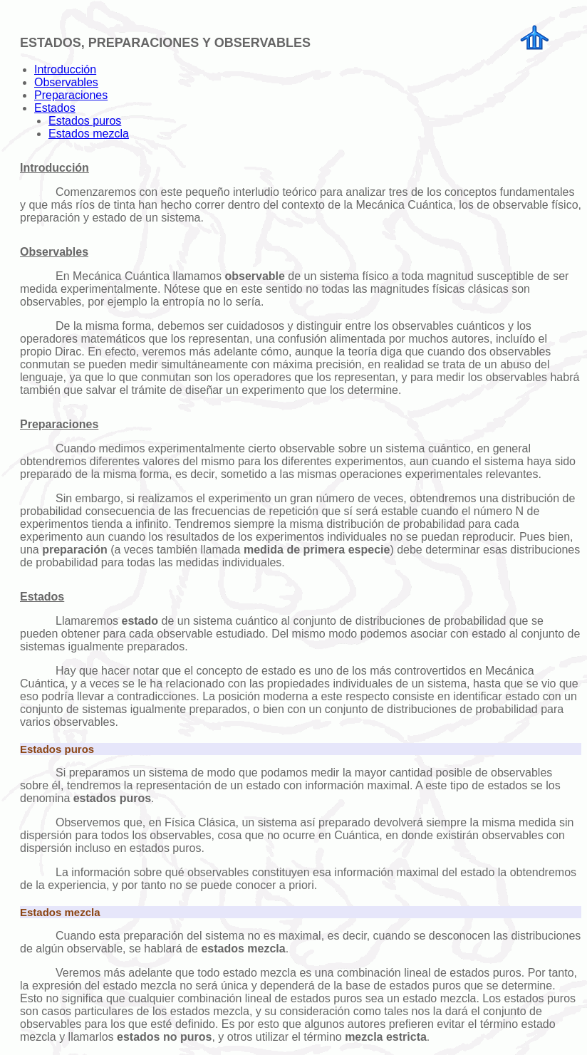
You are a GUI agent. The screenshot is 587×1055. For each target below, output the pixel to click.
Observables (66, 82)
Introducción (65, 69)
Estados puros (84, 121)
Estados (55, 108)
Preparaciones (71, 95)
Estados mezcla (88, 134)
